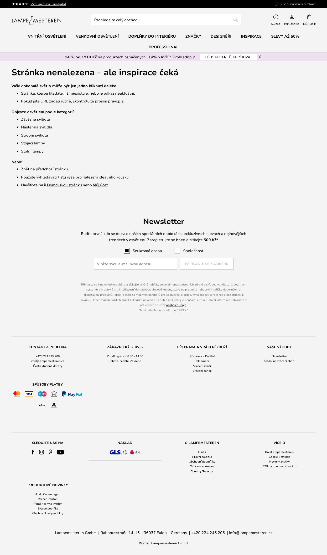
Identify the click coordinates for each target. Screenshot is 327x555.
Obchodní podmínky (202, 461)
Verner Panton (47, 499)
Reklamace (202, 361)
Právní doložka (202, 456)
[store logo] (36, 19)
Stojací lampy (33, 142)
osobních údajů (176, 305)
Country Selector (202, 471)
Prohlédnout (184, 56)
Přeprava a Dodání (202, 356)
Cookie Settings (279, 456)
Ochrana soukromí (202, 466)
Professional (163, 47)
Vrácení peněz (202, 370)
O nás (202, 452)
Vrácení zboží (202, 366)
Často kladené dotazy (47, 366)
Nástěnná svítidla (36, 126)
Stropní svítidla (34, 134)
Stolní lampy (32, 150)
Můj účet (100, 184)
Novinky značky (279, 461)
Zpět (25, 168)
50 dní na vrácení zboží (279, 361)
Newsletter (279, 356)
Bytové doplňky (47, 508)
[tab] (47, 359)
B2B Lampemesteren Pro (279, 466)
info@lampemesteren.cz (47, 361)
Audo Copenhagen (47, 494)
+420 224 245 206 (48, 356)
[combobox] (166, 19)
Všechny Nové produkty (47, 513)
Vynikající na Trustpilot (48, 4)
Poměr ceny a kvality (48, 503)
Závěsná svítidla (35, 119)
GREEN (228, 57)
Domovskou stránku (64, 184)
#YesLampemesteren (279, 452)
